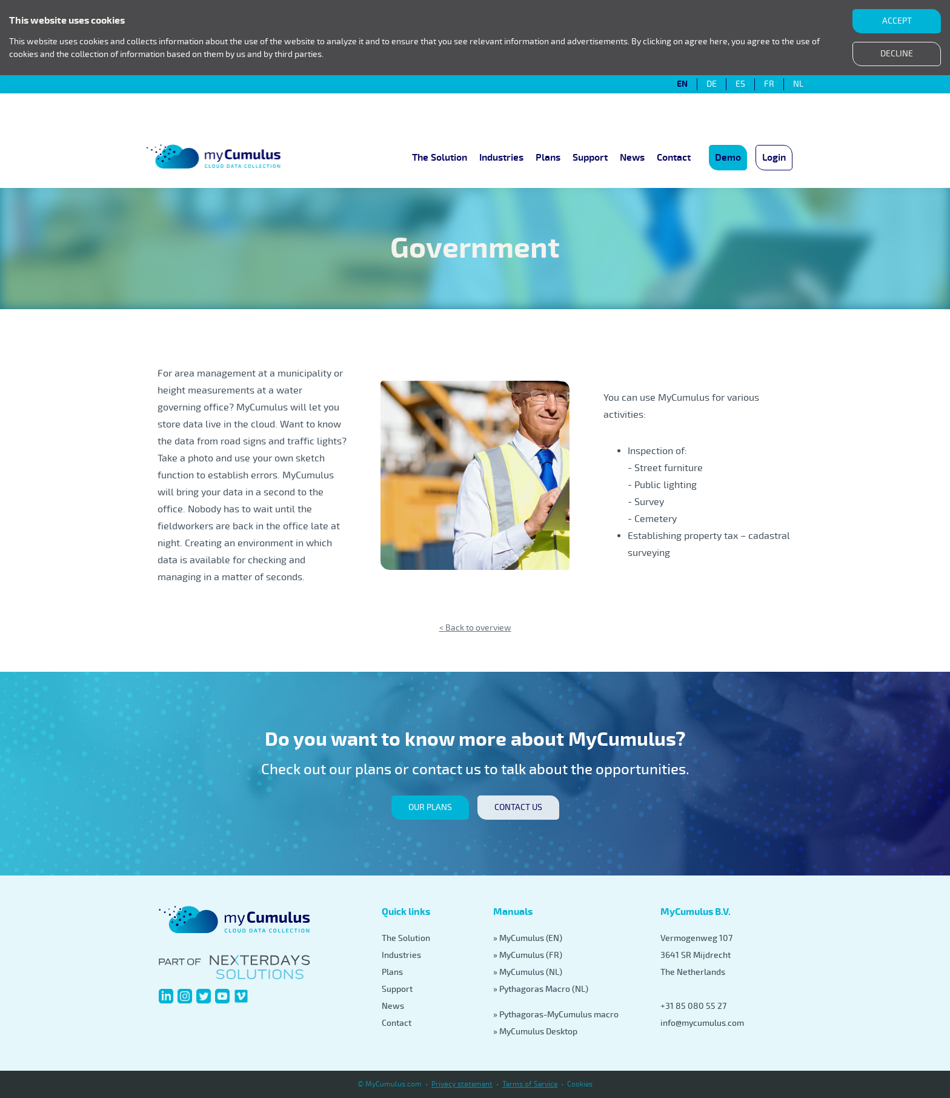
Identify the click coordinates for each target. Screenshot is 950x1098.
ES (740, 84)
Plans (548, 158)
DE (711, 84)
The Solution (439, 158)
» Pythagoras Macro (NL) (540, 989)
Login (774, 158)
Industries (501, 158)
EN (682, 84)
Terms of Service (529, 1084)
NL (798, 84)
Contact (674, 158)
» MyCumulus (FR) (527, 955)
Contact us (518, 807)
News (632, 158)
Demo (728, 158)
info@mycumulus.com (702, 1023)
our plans (430, 807)
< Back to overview (475, 628)
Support (590, 158)
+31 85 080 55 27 (693, 1006)
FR (769, 84)
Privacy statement (462, 1084)
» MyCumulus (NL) (527, 972)
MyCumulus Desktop (538, 1031)
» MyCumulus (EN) (527, 938)
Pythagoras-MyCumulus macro (559, 1014)
